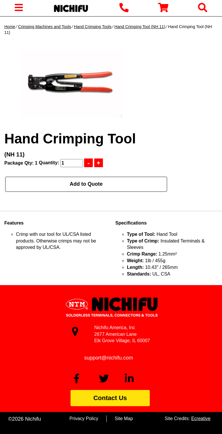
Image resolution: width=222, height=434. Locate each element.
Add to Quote (86, 184)
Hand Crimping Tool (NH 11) (139, 26)
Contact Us (110, 398)
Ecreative (200, 418)
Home (9, 26)
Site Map (124, 418)
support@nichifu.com (108, 358)
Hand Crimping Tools (93, 26)
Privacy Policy (83, 418)
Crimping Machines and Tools (44, 26)
